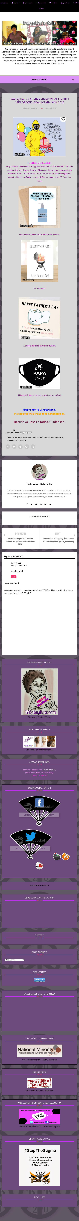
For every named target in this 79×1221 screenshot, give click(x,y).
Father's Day (42, 437)
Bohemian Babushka (39, 885)
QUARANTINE (12, 440)
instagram (4, 3)
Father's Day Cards (55, 437)
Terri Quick (16, 563)
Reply (13, 577)
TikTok (76, 3)
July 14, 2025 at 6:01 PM (19, 566)
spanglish (22, 440)
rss (41, 9)
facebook (41, 3)
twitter (53, 3)
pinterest (28, 3)
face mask (32, 437)
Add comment (12, 583)
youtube (65, 3)
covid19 (24, 437)
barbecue (16, 437)
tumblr (15, 3)
